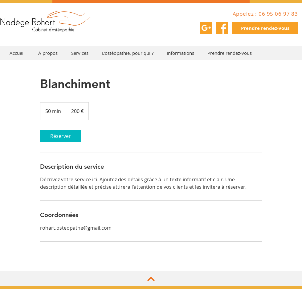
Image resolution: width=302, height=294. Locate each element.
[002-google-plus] (206, 28)
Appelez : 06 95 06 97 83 (265, 13)
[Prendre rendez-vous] (265, 28)
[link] (60, 136)
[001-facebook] (222, 28)
